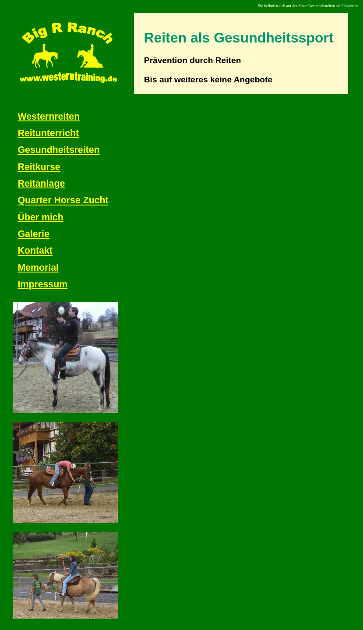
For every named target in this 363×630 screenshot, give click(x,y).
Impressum (43, 284)
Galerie (33, 234)
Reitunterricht (48, 133)
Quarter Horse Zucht (63, 200)
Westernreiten (49, 116)
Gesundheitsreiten (59, 150)
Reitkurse (39, 167)
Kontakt (35, 251)
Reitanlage (41, 183)
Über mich (40, 217)
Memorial (38, 267)
